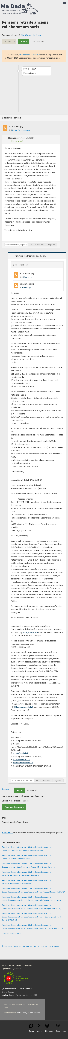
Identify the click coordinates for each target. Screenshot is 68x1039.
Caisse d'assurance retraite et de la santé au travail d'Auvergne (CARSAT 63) (31, 908)
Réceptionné (17, 141)
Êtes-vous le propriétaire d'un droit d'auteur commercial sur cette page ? (30, 946)
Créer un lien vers (37, 245)
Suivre (24, 41)
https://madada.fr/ (21, 753)
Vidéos (39, 1028)
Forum (31, 1028)
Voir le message (24, 130)
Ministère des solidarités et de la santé (17, 883)
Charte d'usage (8, 992)
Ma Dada (19, 9)
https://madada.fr (30, 632)
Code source (61, 1028)
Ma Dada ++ (7, 832)
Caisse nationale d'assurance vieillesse (17, 858)
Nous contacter (26, 989)
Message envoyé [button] (15, 137)
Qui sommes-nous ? (9, 989)
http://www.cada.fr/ (21, 759)
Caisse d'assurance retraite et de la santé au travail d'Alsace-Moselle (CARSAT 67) (33, 892)
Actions (8, 41)
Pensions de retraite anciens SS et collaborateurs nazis (26, 847)
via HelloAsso (35, 1013)
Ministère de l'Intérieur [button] (25, 255)
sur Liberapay (21, 1013)
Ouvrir (14, 130)
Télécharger (27, 277)
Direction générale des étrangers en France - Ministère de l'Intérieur (28, 867)
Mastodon (49, 1028)
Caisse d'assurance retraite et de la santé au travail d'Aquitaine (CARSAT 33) (31, 900)
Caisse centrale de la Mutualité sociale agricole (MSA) (22, 850)
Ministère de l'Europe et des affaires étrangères (21, 875)
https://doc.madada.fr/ (23, 762)
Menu (64, 3)
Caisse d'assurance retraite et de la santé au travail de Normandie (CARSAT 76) (32, 928)
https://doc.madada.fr (24, 707)
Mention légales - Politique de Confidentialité (19, 995)
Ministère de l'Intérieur (30, 35)
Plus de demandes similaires (11, 933)
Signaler (51, 245)
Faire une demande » (14, 807)
